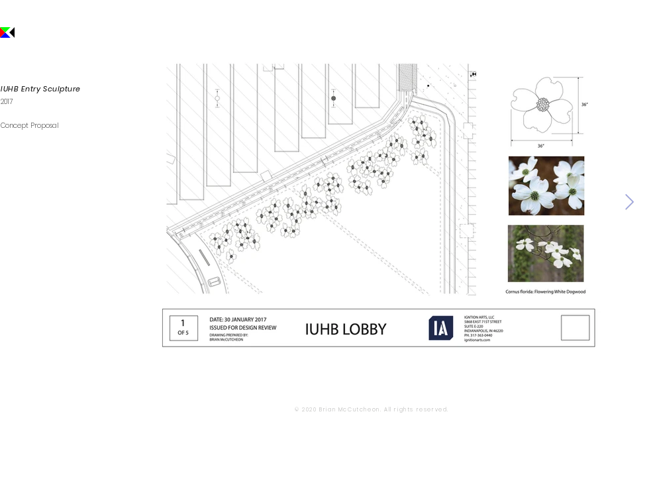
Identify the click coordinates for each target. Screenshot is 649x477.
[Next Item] (629, 201)
